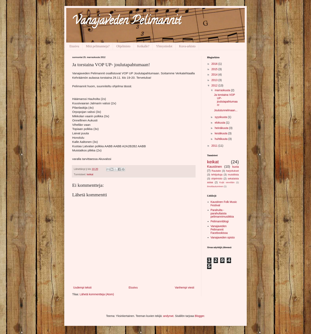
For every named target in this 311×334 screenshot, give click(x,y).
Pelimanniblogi (220, 221)
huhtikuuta (221, 138)
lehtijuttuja (217, 174)
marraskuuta (223, 90)
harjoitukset (232, 170)
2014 (214, 74)
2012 (214, 85)
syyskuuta (221, 117)
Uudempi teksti (82, 287)
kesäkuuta (221, 133)
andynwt (168, 316)
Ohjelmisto (123, 46)
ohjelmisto (217, 178)
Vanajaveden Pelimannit (126, 21)
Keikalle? (143, 46)
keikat (90, 174)
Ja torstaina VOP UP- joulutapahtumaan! (226, 99)
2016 (214, 63)
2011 (214, 145)
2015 (214, 69)
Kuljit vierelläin (226, 182)
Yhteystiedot (164, 46)
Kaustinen (214, 166)
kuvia (235, 166)
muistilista (233, 174)
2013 (214, 80)
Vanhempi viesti (184, 287)
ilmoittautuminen (215, 186)
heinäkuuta (222, 128)
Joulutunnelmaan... (225, 110)
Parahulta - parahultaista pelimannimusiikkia (222, 213)
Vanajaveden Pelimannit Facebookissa (219, 229)
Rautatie (216, 170)
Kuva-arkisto (187, 46)
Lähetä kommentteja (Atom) (97, 294)
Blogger (199, 316)
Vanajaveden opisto (223, 237)
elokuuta (220, 122)
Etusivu (74, 46)
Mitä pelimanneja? (98, 46)
